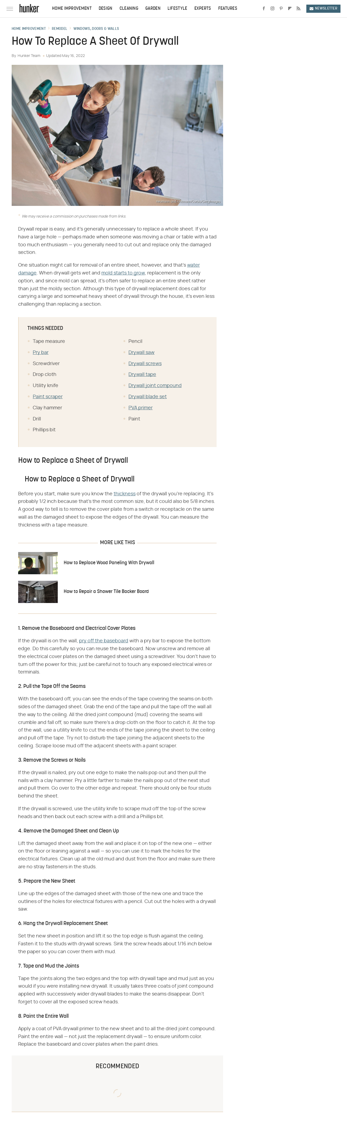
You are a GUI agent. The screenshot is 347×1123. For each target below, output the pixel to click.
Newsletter (323, 9)
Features (227, 9)
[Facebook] (263, 8)
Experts (202, 9)
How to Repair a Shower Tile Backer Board (106, 591)
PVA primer (140, 408)
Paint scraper (48, 396)
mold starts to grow (123, 273)
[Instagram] (272, 8)
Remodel (59, 29)
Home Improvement (72, 9)
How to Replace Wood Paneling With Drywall (109, 563)
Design (106, 9)
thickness (125, 494)
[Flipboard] (289, 8)
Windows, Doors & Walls (96, 29)
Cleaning (129, 9)
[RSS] (298, 8)
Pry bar (41, 352)
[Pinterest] (281, 8)
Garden (152, 9)
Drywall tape (142, 374)
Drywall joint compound (155, 385)
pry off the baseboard (103, 641)
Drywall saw (141, 352)
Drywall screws (145, 363)
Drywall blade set (147, 396)
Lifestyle (177, 9)
